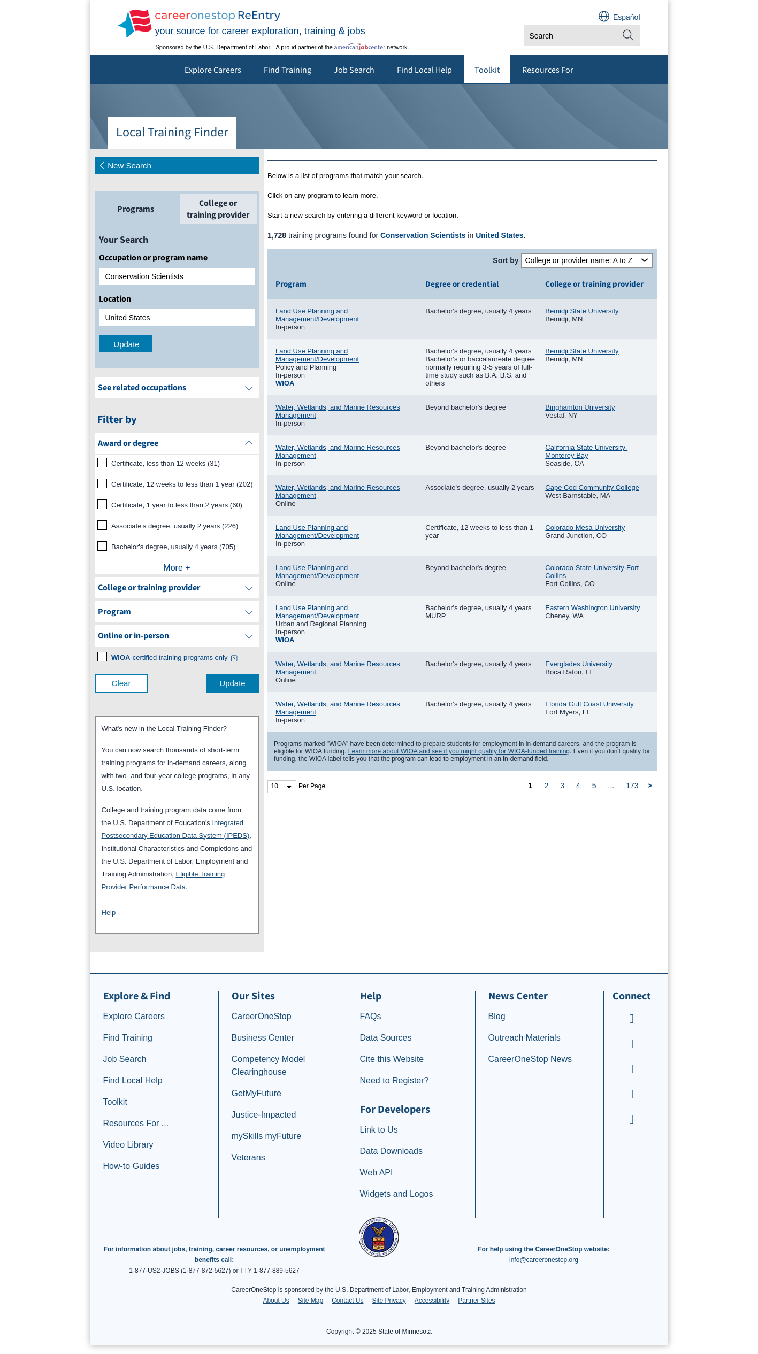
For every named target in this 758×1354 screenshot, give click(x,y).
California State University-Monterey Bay (586, 451)
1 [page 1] (531, 785)
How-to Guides (131, 1166)
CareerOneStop (262, 1016)
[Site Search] (628, 35)
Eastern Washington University (592, 608)
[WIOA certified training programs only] (169, 657)
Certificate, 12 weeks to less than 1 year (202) (181, 484)
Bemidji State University (581, 311)
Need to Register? (394, 1080)
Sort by (505, 260)
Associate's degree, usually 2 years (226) (174, 526)
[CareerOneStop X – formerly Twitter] (632, 1120)
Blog (497, 1016)
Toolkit (487, 70)
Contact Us (347, 1300)
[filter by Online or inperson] (177, 636)
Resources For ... (136, 1123)
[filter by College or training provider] (177, 587)
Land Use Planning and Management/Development (317, 315)
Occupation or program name (153, 258)
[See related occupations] (177, 387)
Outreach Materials (524, 1037)
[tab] (136, 209)
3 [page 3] (562, 785)
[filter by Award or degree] (177, 443)
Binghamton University (580, 407)
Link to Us (379, 1129)
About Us (276, 1300)
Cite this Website (392, 1059)
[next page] (651, 785)
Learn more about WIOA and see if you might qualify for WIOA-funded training (459, 751)
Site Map (310, 1300)
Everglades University (578, 664)
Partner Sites (476, 1300)
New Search (124, 165)
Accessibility (432, 1300)
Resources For (547, 70)
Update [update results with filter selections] (232, 683)
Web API (376, 1172)
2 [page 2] (546, 785)
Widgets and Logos (396, 1193)
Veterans (248, 1157)
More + (176, 567)
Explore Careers (213, 70)
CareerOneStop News (530, 1059)
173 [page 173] (632, 785)
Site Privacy (388, 1300)
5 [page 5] (594, 785)
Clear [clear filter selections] (121, 683)
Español (626, 17)
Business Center (263, 1037)
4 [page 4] (578, 785)
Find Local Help (424, 70)
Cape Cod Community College (592, 487)
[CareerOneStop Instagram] (632, 1070)
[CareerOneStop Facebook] (632, 1045)
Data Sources (386, 1037)
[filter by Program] (177, 611)
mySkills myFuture (267, 1136)
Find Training (287, 70)
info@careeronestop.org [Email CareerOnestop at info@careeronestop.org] (543, 1260)
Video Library (128, 1144)
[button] (233, 658)
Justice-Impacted (264, 1114)
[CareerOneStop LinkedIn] (632, 1095)
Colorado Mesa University (585, 528)
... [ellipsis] (611, 785)
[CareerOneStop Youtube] (632, 1020)
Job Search (354, 70)
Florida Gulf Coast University (589, 704)
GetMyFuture (256, 1093)
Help (109, 913)
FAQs (370, 1016)
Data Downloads (391, 1151)
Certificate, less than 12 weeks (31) (165, 463)
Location (115, 299)
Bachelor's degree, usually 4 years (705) (173, 547)
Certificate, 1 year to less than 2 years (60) (176, 505)
